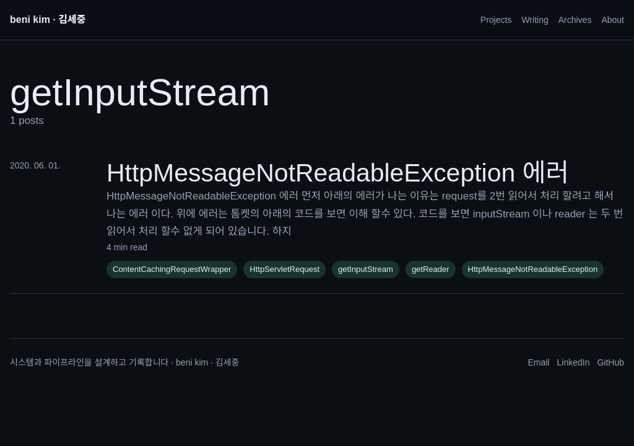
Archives (575, 20)
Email (538, 362)
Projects (496, 20)
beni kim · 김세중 (47, 19)
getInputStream (365, 269)
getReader (430, 269)
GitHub (610, 362)
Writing (534, 20)
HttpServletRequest (284, 269)
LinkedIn (573, 362)
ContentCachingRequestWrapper (172, 269)
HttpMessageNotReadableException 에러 (337, 173)
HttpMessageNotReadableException (533, 269)
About (612, 20)
